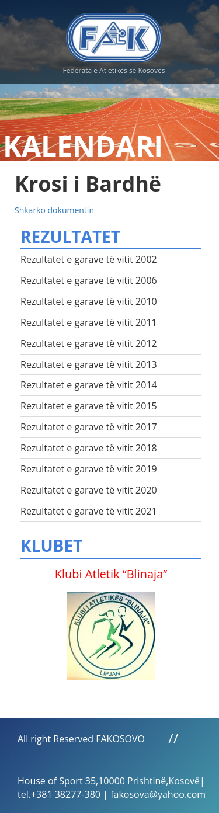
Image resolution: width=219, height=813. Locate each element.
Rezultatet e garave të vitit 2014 (88, 384)
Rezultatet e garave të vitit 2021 (88, 511)
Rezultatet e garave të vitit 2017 (88, 427)
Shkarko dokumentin (54, 210)
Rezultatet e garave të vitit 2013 (88, 364)
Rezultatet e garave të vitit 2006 (88, 280)
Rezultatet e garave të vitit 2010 (88, 301)
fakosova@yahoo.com (158, 794)
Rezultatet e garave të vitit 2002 (88, 259)
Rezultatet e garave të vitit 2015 (88, 405)
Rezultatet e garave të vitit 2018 (88, 448)
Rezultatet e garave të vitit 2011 (88, 322)
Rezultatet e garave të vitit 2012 (88, 343)
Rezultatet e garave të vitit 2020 (88, 490)
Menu (198, 35)
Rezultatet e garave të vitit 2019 (88, 469)
